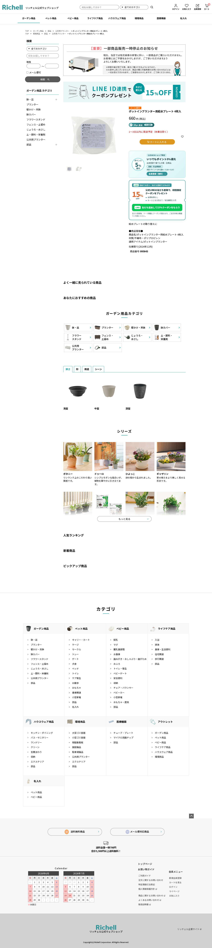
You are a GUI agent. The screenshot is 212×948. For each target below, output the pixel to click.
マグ (116, 644)
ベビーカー (119, 692)
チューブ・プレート (123, 732)
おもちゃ (76, 687)
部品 (49, 31)
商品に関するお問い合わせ (151, 895)
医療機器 (161, 18)
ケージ (75, 644)
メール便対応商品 (137, 832)
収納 (116, 682)
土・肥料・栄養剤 (35, 134)
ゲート (75, 658)
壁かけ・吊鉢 (33, 109)
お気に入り (174, 895)
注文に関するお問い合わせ (150, 880)
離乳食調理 (119, 649)
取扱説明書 (144, 904)
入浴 (157, 639)
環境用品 (139, 18)
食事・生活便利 (162, 649)
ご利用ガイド (144, 875)
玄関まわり (36, 752)
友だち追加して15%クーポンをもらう (157, 207)
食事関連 (76, 692)
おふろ (117, 663)
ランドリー (36, 742)
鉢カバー (31, 114)
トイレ (75, 673)
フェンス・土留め (35, 124)
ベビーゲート (120, 673)
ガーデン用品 (28, 18)
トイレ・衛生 (120, 668)
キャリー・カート (81, 639)
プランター (32, 104)
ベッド (75, 668)
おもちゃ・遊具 (121, 702)
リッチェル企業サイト (189, 929)
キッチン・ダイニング (42, 732)
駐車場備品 (77, 752)
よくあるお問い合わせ (149, 899)
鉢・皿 (30, 99)
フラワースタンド (35, 119)
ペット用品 (50, 18)
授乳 (116, 639)
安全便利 (118, 678)
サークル (76, 649)
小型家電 (76, 697)
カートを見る (175, 882)
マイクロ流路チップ (123, 737)
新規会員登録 (175, 877)
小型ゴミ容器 (78, 737)
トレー (75, 654)
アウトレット (165, 721)
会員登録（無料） (157, 173)
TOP (27, 31)
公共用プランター (62, 31)
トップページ (145, 864)
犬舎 (74, 663)
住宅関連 (159, 654)
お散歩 (75, 682)
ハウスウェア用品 (117, 18)
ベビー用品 (72, 18)
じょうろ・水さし (35, 129)
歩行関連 (159, 658)
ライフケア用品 (95, 18)
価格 (28, 61)
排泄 (157, 644)
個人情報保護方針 (147, 888)
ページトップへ (191, 816)
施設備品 (76, 747)
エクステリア (37, 761)
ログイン (173, 886)
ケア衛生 (76, 678)
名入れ (183, 18)
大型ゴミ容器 (78, 732)
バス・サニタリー (39, 737)
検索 (152, 7)
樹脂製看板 (77, 742)
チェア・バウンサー (123, 687)
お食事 (117, 654)
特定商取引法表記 (146, 884)
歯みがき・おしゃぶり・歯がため (130, 658)
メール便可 (33, 72)
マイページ (174, 891)
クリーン (35, 747)
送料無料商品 (75, 832)
